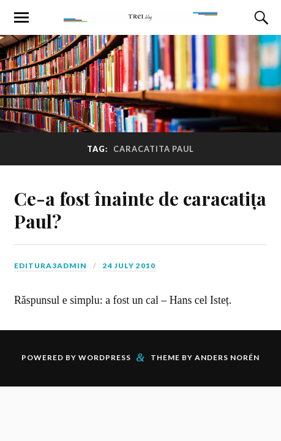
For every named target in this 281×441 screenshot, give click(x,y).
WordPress (104, 357)
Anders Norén (227, 357)
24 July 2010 (129, 265)
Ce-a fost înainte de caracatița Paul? (140, 209)
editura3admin (50, 265)
